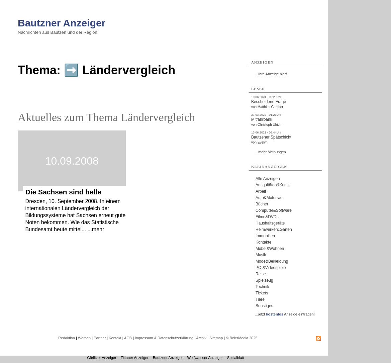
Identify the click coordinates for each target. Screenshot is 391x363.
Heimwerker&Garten (274, 229)
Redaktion (66, 338)
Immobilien (265, 236)
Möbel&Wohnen (270, 248)
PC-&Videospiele (271, 267)
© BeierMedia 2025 (241, 338)
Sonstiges (264, 305)
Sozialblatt (235, 358)
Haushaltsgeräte (270, 223)
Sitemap (216, 338)
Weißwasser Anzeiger (205, 358)
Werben (84, 338)
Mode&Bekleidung (272, 261)
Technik (262, 286)
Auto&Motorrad (269, 197)
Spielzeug (264, 280)
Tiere (260, 299)
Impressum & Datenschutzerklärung (164, 338)
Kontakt (115, 338)
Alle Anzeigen (268, 178)
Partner (100, 338)
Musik (261, 255)
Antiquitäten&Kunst (273, 185)
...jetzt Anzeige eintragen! (285, 314)
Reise (261, 274)
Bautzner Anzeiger (61, 23)
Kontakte (263, 242)
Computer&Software (274, 210)
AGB (128, 338)
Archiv (201, 338)
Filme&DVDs (267, 216)
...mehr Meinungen (270, 152)
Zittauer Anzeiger (135, 358)
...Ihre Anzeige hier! (271, 74)
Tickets (262, 293)
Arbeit (261, 191)
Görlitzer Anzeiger (101, 358)
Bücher (262, 204)
